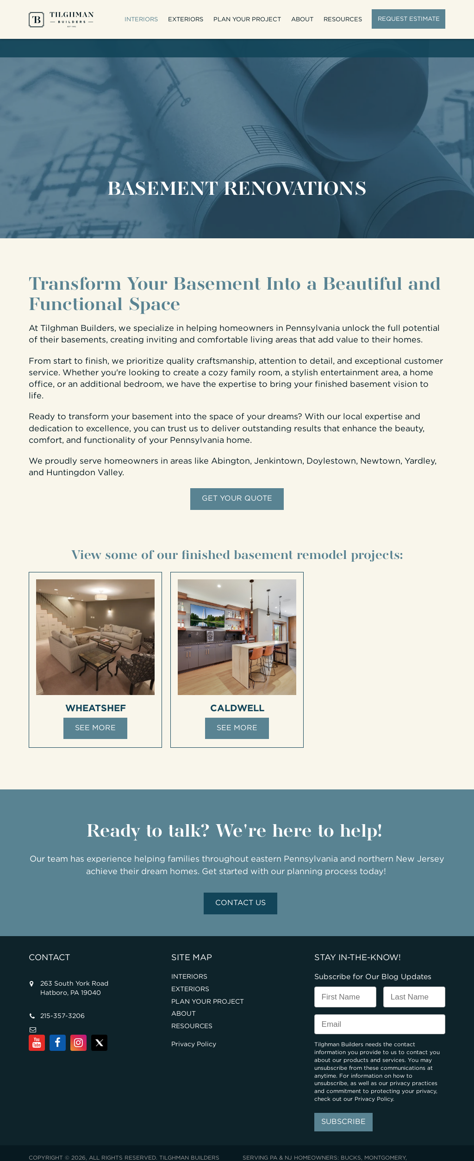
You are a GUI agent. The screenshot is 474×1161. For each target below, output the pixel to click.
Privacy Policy (193, 1026)
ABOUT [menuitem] (303, 19)
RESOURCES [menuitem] (343, 19)
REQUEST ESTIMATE (409, 18)
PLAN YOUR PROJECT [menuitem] (247, 19)
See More (95, 710)
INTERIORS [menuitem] (141, 19)
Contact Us (240, 885)
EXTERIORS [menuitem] (186, 19)
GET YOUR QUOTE (237, 480)
